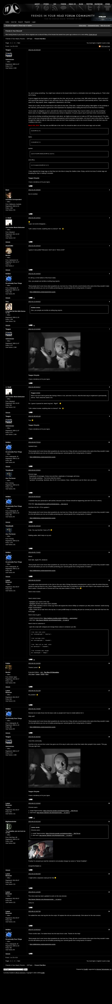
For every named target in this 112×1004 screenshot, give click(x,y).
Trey (7, 302)
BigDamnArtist (11, 820)
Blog (47, 673)
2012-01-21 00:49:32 (34, 301)
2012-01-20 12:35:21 (34, 218)
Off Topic (29, 39)
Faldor (8, 662)
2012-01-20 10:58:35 (34, 190)
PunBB (86, 968)
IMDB (42, 673)
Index (7, 22)
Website (8, 242)
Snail (9, 218)
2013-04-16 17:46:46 (34, 707)
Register (27, 22)
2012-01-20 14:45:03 (34, 273)
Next (18, 43)
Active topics (82, 25)
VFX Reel (31, 673)
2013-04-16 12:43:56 (34, 662)
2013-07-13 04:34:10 (34, 928)
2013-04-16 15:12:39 (34, 689)
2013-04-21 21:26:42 (34, 802)
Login (34, 22)
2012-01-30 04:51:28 (34, 416)
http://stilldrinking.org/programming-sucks (42, 292)
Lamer (8, 580)
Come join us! (93, 34)
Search (20, 22)
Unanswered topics (93, 25)
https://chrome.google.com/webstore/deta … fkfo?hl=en (60, 809)
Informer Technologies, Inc (104, 968)
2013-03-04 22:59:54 (34, 470)
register (99, 43)
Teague (8, 50)
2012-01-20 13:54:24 (34, 246)
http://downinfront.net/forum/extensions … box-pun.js (51, 504)
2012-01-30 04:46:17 (34, 387)
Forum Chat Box (40, 39)
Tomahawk (9, 470)
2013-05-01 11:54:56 (34, 891)
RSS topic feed (105, 46)
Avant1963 (9, 246)
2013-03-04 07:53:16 (34, 442)
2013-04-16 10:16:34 (34, 580)
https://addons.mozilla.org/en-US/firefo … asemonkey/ (60, 618)
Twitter (38, 673)
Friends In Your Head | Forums (15, 39)
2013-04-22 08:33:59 (34, 872)
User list (13, 22)
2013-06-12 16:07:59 (34, 910)
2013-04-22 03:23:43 (34, 820)
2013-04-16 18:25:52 (34, 735)
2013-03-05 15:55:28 (34, 526)
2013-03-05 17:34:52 (34, 552)
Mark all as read (105, 25)
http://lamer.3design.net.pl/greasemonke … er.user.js (52, 620)
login (93, 43)
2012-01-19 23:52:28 (34, 50)
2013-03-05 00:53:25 (34, 496)
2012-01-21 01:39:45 (34, 329)
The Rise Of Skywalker (51, 671)
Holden (8, 274)
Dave (7, 190)
